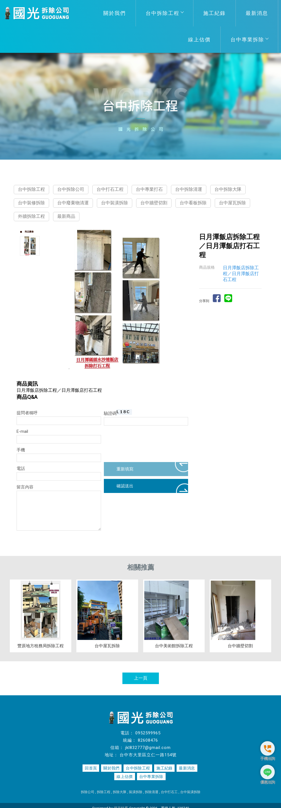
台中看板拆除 (193, 202)
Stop (123, 373)
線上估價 (199, 39)
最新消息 (257, 13)
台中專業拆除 (249, 39)
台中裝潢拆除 (114, 202)
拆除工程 (103, 792)
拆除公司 (87, 792)
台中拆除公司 (70, 189)
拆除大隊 (119, 792)
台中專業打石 (149, 189)
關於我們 (114, 13)
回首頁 (92, 768)
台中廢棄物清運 (73, 202)
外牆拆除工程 (31, 216)
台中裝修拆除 (31, 202)
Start (118, 373)
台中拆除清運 (188, 189)
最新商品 (66, 216)
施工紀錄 (214, 13)
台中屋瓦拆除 (232, 202)
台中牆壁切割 (153, 202)
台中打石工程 (110, 189)
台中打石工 (169, 792)
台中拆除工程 (164, 13)
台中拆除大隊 (227, 189)
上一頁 (140, 678)
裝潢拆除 (135, 792)
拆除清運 (151, 792)
